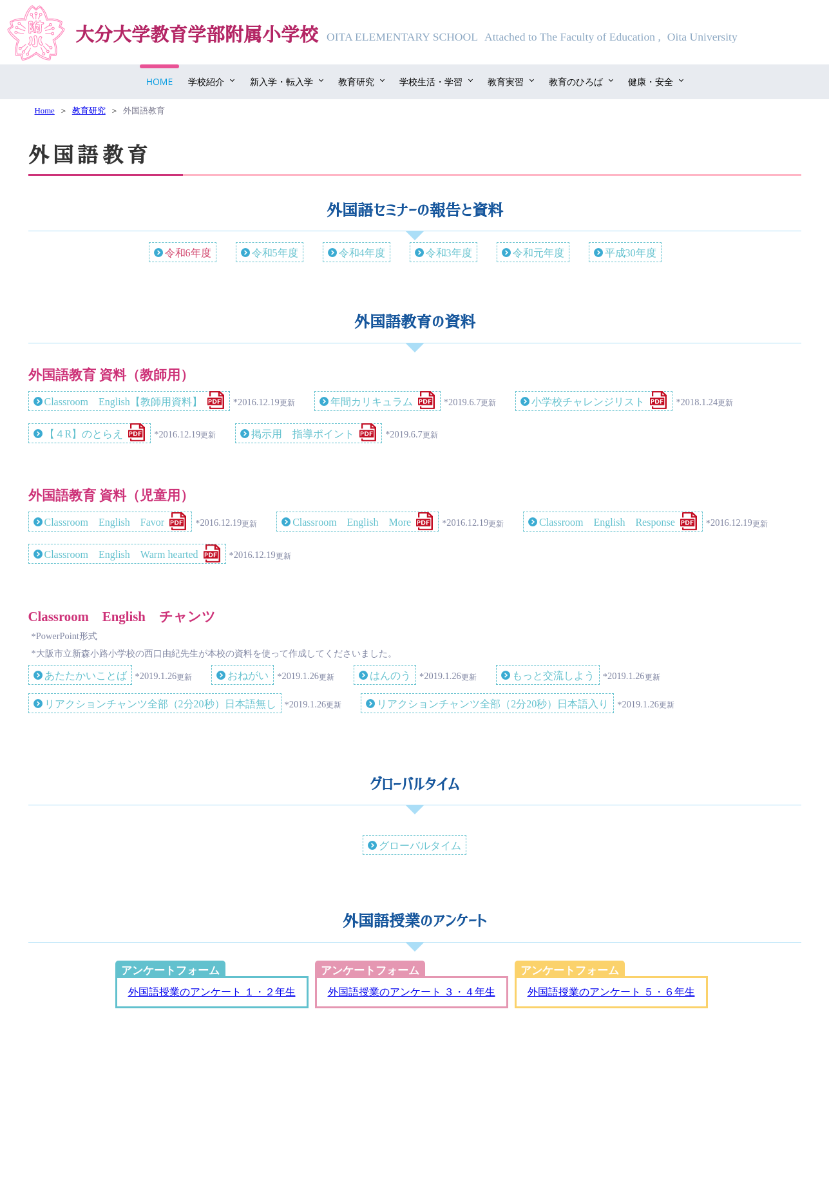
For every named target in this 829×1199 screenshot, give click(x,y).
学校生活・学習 (430, 81)
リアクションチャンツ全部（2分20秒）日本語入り (493, 703)
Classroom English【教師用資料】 (123, 401)
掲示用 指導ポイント (302, 433)
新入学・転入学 (281, 81)
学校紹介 (206, 81)
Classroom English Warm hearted (121, 554)
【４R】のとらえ (84, 433)
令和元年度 (538, 252)
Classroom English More (351, 522)
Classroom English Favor (104, 522)
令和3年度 (449, 252)
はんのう (390, 675)
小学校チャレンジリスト (588, 401)
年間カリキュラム (371, 401)
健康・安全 (650, 81)
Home (159, 81)
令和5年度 (275, 252)
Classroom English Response (607, 522)
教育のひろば (576, 81)
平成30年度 (630, 252)
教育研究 (356, 81)
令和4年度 (362, 252)
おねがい (248, 675)
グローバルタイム (420, 845)
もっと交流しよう (553, 675)
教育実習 (506, 81)
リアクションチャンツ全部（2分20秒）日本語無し (160, 703)
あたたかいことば (85, 675)
